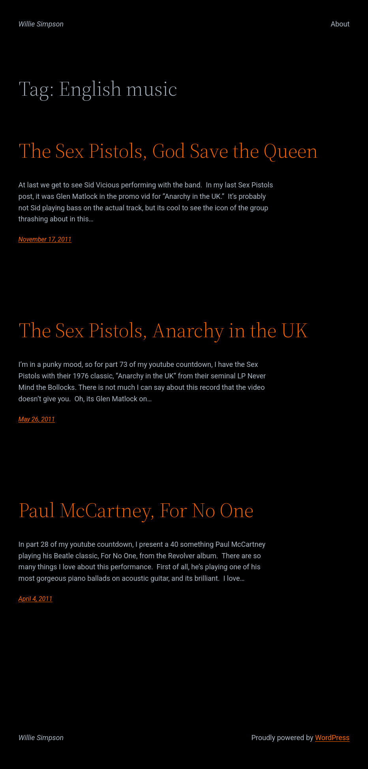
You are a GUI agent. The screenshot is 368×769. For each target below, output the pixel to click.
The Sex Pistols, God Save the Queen (168, 150)
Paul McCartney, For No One (136, 510)
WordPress (332, 737)
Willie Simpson (41, 24)
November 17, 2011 (45, 239)
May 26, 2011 (37, 419)
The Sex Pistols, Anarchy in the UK (163, 330)
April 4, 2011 (36, 599)
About (339, 24)
